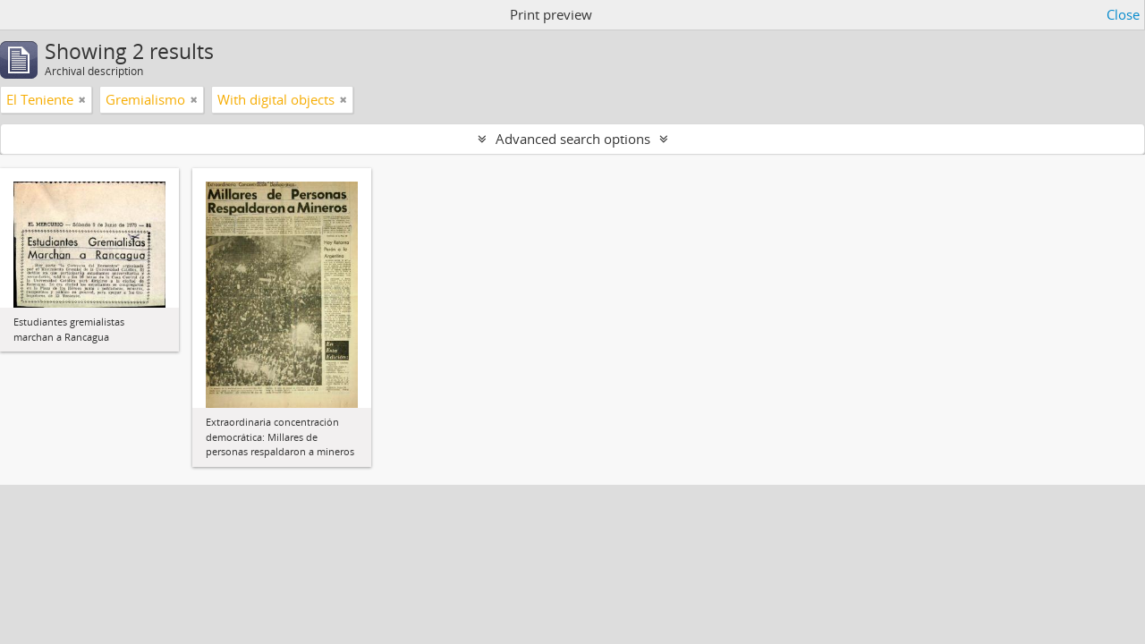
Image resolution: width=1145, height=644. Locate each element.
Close (1123, 14)
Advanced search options (573, 139)
